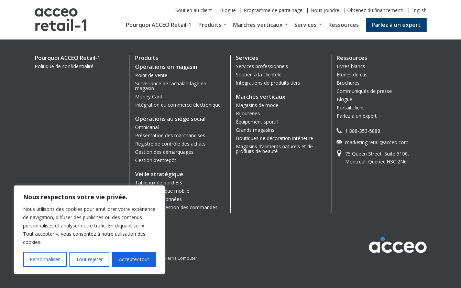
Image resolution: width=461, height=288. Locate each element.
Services (305, 25)
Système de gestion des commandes (176, 207)
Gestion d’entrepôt (155, 160)
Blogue (228, 10)
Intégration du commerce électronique (178, 105)
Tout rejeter (89, 259)
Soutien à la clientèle (259, 74)
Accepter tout (134, 259)
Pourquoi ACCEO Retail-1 (158, 25)
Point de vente (151, 75)
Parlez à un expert (396, 25)
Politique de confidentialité (64, 66)
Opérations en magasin (166, 67)
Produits (209, 25)
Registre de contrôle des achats (170, 143)
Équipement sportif (257, 121)
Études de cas (352, 74)
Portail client (350, 107)
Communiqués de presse (364, 91)
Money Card (148, 96)
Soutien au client (193, 10)
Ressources (343, 25)
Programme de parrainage (273, 10)
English (419, 10)
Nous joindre (324, 10)
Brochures (348, 82)
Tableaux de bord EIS (158, 182)
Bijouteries (248, 113)
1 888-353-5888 (362, 131)
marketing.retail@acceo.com (376, 142)
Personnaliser (45, 259)
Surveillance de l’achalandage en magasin (170, 86)
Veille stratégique (159, 174)
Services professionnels (262, 66)
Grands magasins (255, 130)
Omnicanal (147, 127)
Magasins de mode (257, 105)
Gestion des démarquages (164, 152)
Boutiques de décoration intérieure (274, 138)
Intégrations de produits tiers (268, 82)
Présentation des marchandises (170, 135)
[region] (89, 229)
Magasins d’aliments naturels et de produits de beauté (274, 148)
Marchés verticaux (258, 25)
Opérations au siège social (170, 118)
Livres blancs (351, 66)
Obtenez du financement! (375, 10)
